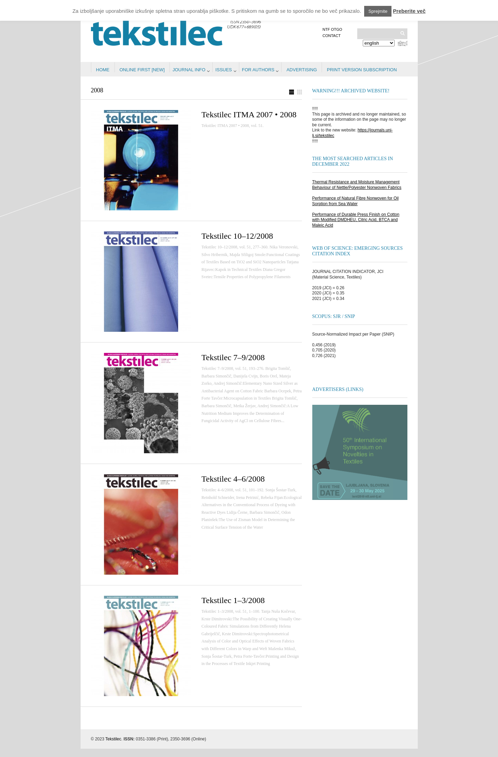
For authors (258, 69)
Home (103, 69)
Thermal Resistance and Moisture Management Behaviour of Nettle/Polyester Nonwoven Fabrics (357, 185)
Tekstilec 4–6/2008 (233, 478)
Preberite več (409, 11)
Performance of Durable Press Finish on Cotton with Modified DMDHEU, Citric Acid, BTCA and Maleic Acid (355, 220)
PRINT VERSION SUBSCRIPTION (362, 69)
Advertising (301, 69)
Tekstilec (113, 739)
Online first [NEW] (142, 69)
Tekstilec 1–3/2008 (233, 600)
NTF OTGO (332, 29)
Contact (332, 36)
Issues (223, 69)
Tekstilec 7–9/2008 (233, 357)
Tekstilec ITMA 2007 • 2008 (249, 114)
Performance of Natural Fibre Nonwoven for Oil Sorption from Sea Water (355, 201)
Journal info (189, 69)
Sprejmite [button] (377, 11)
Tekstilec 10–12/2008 (237, 235)
